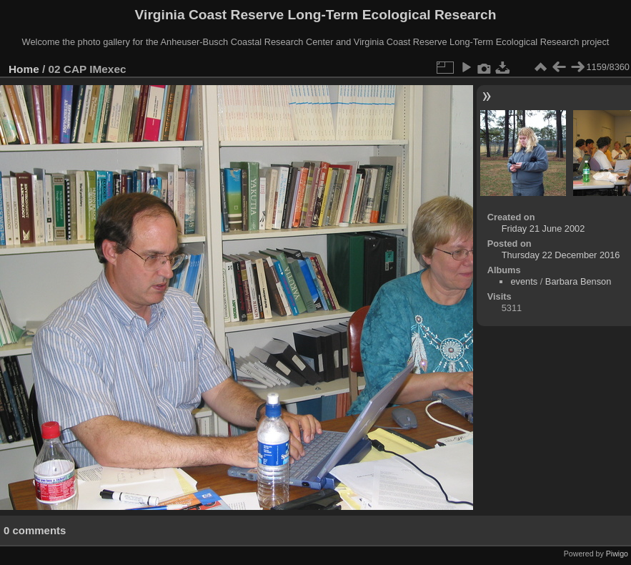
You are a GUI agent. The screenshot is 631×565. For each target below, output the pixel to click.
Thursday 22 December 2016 (561, 255)
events (523, 281)
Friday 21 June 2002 (543, 228)
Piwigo (617, 553)
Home (24, 69)
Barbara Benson (578, 281)
